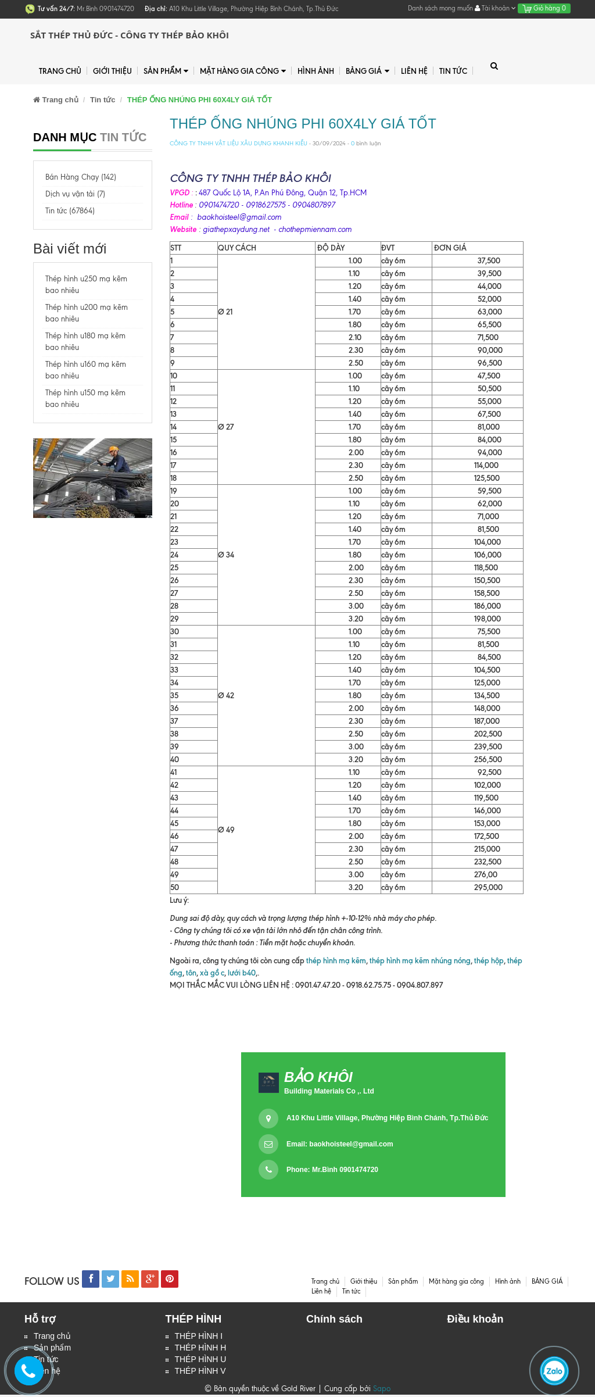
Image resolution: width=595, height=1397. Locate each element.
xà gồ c (212, 972)
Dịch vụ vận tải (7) (75, 194)
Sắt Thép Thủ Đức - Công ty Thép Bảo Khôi (129, 35)
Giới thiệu (112, 71)
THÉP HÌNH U (201, 1361)
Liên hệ (414, 71)
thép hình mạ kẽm (336, 960)
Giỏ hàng (544, 8)
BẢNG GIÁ (367, 71)
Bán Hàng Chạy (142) (80, 177)
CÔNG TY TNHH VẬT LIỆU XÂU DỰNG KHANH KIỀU (238, 143)
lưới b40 (241, 972)
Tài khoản (495, 8)
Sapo (381, 1391)
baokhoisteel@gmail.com (351, 1144)
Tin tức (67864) (70, 210)
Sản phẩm (166, 71)
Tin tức (453, 71)
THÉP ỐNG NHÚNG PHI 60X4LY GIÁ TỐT (303, 123)
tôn (191, 972)
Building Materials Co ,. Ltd (329, 1091)
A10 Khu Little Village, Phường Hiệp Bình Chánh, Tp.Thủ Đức (387, 1118)
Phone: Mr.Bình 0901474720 (332, 1170)
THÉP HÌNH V (200, 1373)
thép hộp (489, 960)
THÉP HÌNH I (199, 1336)
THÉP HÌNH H (201, 1348)
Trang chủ (60, 71)
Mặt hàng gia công (243, 71)
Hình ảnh (316, 71)
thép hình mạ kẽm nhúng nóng (420, 960)
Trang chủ (52, 1336)
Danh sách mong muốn (440, 8)
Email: (339, 1144)
